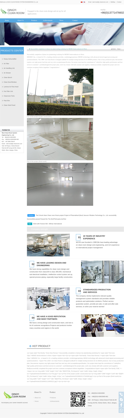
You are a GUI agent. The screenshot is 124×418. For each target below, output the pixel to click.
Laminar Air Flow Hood (11, 87)
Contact (119, 2)
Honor (37, 401)
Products (53, 397)
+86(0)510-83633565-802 (100, 396)
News (118, 49)
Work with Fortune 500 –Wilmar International (47, 224)
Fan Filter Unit (8, 91)
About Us (38, 397)
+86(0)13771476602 (112, 12)
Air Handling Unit (9, 68)
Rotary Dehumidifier (10, 59)
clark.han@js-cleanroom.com (100, 2)
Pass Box (7, 100)
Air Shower (7, 73)
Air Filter (6, 63)
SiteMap (112, 2)
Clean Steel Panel (9, 105)
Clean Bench (8, 77)
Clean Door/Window (10, 82)
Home (114, 49)
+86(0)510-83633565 (98, 393)
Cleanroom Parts (9, 96)
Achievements (54, 401)
